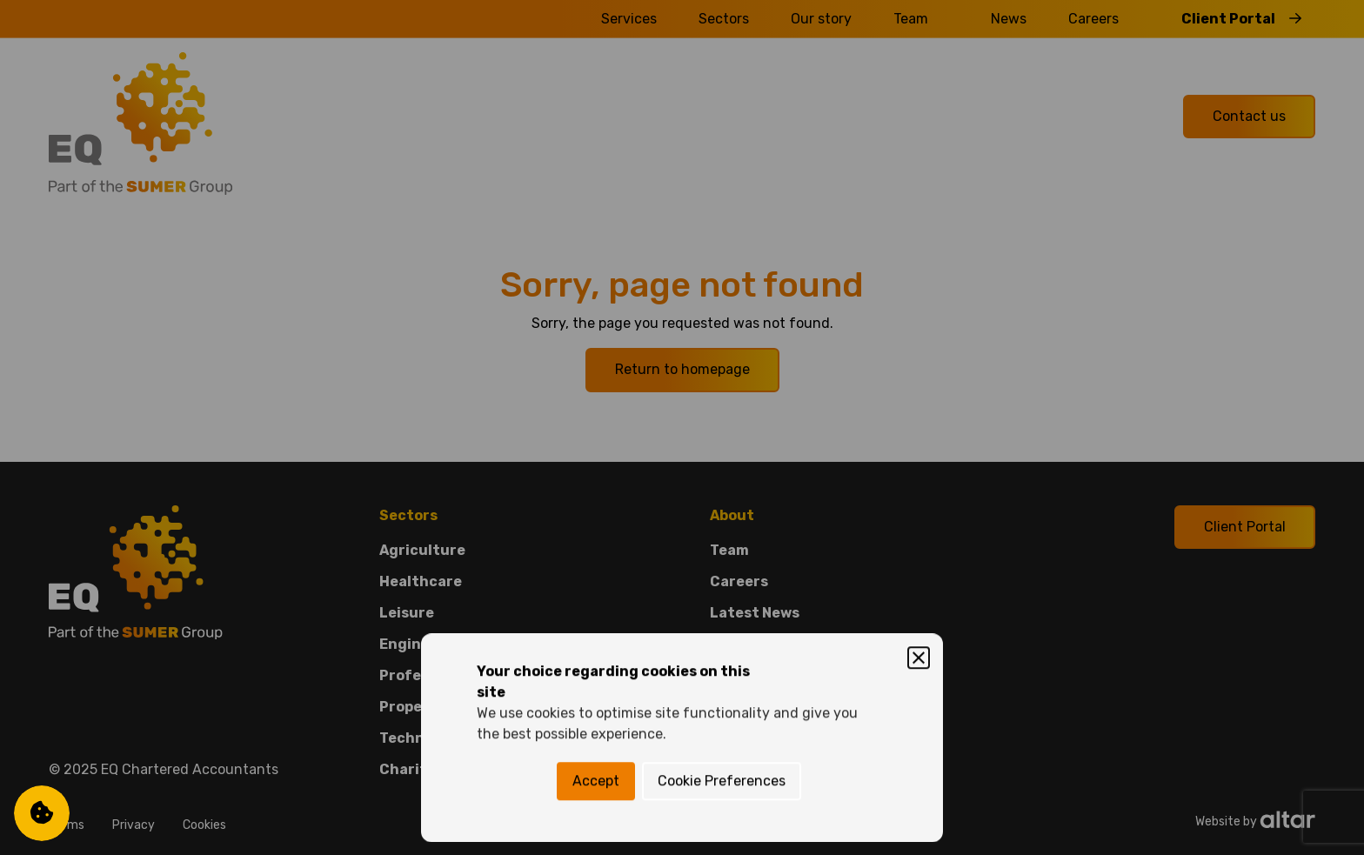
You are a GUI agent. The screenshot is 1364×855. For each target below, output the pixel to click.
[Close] (918, 347)
